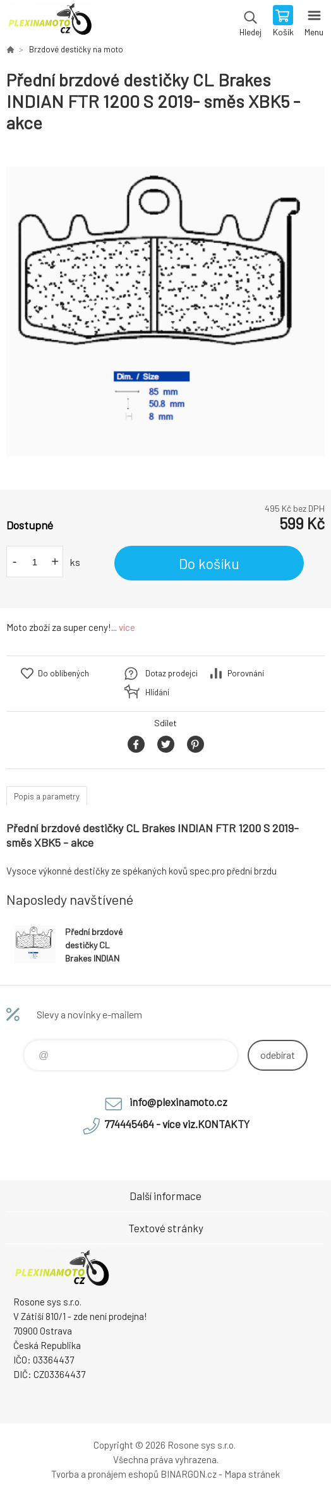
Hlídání (157, 692)
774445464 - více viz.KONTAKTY (177, 1123)
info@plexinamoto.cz (178, 1101)
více (127, 627)
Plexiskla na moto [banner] (49, 22)
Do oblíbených (63, 673)
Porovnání (245, 673)
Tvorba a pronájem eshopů (105, 1474)
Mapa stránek (252, 1474)
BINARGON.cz (188, 1474)
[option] (165, 312)
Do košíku (209, 563)
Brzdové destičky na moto (76, 49)
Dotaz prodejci (171, 673)
